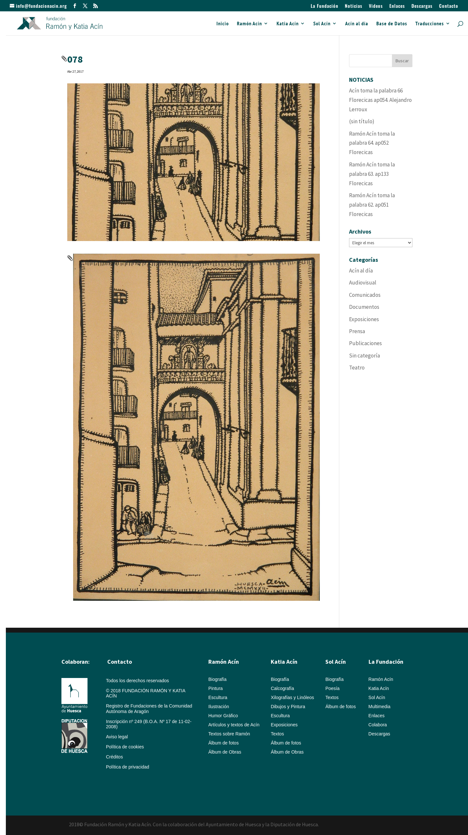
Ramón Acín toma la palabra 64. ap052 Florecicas (372, 143)
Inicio (222, 24)
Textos (277, 733)
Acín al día (356, 24)
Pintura (215, 688)
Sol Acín (322, 24)
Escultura (217, 697)
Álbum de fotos (223, 742)
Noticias (353, 6)
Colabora (378, 724)
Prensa (357, 331)
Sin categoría (364, 355)
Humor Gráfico (223, 715)
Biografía (217, 679)
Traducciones (429, 24)
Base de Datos (391, 24)
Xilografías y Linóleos (292, 697)
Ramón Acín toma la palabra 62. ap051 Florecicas (372, 205)
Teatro (357, 367)
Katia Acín (288, 24)
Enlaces (397, 6)
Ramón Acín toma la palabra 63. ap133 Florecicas (372, 174)
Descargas (422, 6)
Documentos (364, 306)
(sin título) (361, 121)
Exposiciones (364, 319)
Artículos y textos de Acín (233, 724)
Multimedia (380, 706)
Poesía (332, 688)
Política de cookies (125, 746)
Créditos (114, 756)
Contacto (448, 6)
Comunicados (365, 294)
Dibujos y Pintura (288, 706)
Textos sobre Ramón (229, 733)
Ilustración (218, 706)
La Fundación (324, 6)
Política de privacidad (127, 766)
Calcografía (282, 688)
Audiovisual (362, 282)
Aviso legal (117, 736)
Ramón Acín (249, 24)
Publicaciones (365, 343)
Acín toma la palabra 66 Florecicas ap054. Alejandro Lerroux (380, 100)
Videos (376, 6)
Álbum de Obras (224, 752)
